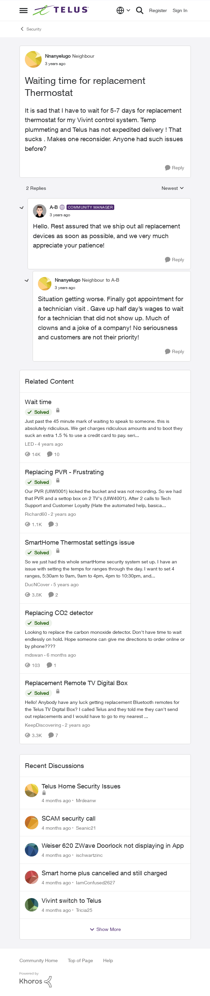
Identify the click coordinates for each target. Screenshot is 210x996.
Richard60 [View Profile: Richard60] (36, 514)
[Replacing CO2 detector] (105, 638)
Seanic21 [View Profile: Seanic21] (86, 827)
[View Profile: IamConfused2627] (31, 877)
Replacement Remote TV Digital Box (76, 682)
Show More (105, 929)
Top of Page (80, 960)
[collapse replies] (22, 208)
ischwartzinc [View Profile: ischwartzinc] (89, 855)
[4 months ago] (56, 800)
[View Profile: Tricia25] (31, 904)
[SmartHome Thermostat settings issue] (105, 568)
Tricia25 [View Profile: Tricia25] (84, 910)
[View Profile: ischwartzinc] (31, 849)
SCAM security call (68, 818)
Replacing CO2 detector (59, 612)
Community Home (38, 960)
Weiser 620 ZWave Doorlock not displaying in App (113, 845)
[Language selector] (123, 10)
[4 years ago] (49, 443)
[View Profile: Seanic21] (31, 822)
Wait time (38, 401)
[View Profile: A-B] (39, 211)
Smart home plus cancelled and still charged (104, 873)
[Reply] (174, 167)
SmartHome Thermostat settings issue (79, 542)
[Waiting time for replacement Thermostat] (60, 215)
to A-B (112, 280)
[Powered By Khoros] (105, 980)
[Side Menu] (23, 10)
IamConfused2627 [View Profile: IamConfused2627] (95, 882)
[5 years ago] (65, 584)
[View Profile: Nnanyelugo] (33, 59)
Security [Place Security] (30, 29)
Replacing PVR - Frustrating (64, 472)
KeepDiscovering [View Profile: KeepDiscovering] (43, 725)
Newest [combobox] (173, 188)
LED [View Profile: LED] (29, 443)
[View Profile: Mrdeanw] (31, 790)
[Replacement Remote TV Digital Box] (105, 709)
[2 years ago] (62, 513)
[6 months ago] (60, 654)
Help (108, 960)
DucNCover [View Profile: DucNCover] (37, 584)
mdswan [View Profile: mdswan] (34, 654)
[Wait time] (105, 427)
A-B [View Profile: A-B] (54, 207)
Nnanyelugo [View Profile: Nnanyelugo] (58, 56)
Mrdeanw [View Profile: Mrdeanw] (86, 800)
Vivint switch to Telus (71, 900)
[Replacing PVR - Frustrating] (105, 498)
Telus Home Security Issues (81, 786)
